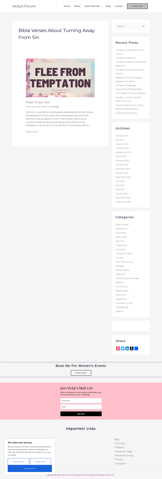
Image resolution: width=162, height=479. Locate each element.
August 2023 (122, 144)
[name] (81, 400)
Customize (18, 462)
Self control (121, 295)
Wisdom (119, 311)
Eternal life (121, 233)
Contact (119, 6)
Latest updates (122, 270)
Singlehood (121, 299)
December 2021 (123, 169)
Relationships (122, 291)
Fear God (120, 241)
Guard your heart (124, 253)
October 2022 (122, 148)
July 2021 (120, 181)
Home (67, 6)
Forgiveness (121, 245)
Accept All (30, 469)
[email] (81, 406)
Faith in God (121, 237)
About (77, 6)
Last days (120, 266)
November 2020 (123, 202)
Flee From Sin (38, 102)
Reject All (41, 462)
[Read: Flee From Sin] (60, 77)
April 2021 (120, 189)
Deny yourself (33, 106)
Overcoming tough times (127, 278)
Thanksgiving (122, 307)
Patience (120, 282)
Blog (108, 6)
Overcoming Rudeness (126, 113)
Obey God (46, 106)
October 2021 (122, 173)
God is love (121, 249)
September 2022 (123, 152)
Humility (119, 258)
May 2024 (120, 140)
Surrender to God (124, 303)
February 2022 (122, 160)
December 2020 (123, 198)
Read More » (32, 131)
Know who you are (124, 262)
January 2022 (122, 165)
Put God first (122, 287)
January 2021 (122, 194)
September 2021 (123, 177)
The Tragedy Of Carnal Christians (131, 93)
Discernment (122, 229)
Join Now (81, 414)
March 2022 (121, 156)
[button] (137, 6)
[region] (30, 456)
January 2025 (122, 136)
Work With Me (92, 6)
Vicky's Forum (24, 6)
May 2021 (120, 185)
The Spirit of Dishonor (126, 58)
